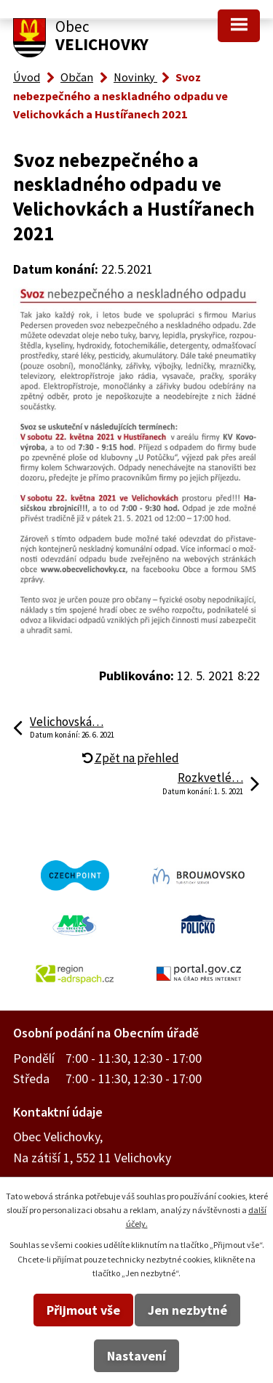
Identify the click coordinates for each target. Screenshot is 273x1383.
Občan (76, 77)
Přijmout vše (83, 1310)
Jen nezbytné (187, 1310)
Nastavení (136, 1355)
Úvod (26, 77)
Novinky (135, 77)
